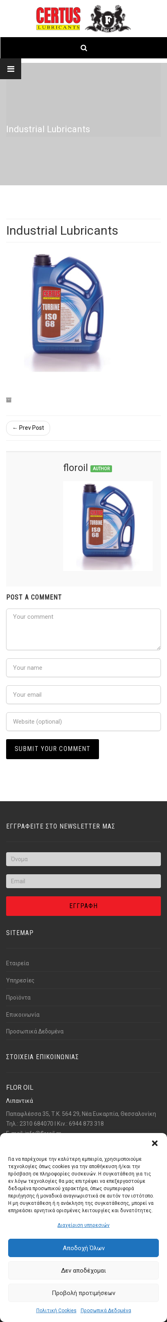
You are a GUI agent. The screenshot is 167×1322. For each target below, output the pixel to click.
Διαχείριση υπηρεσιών (83, 1225)
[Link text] (83, 18)
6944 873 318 (86, 1123)
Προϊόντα (18, 997)
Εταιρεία (17, 963)
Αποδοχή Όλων (84, 1248)
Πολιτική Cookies (56, 1310)
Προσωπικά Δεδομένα (106, 1310)
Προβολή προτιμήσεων (83, 1293)
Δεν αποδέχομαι (83, 1270)
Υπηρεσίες (20, 980)
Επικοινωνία (23, 1014)
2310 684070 (36, 1123)
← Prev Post (28, 427)
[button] (155, 1143)
